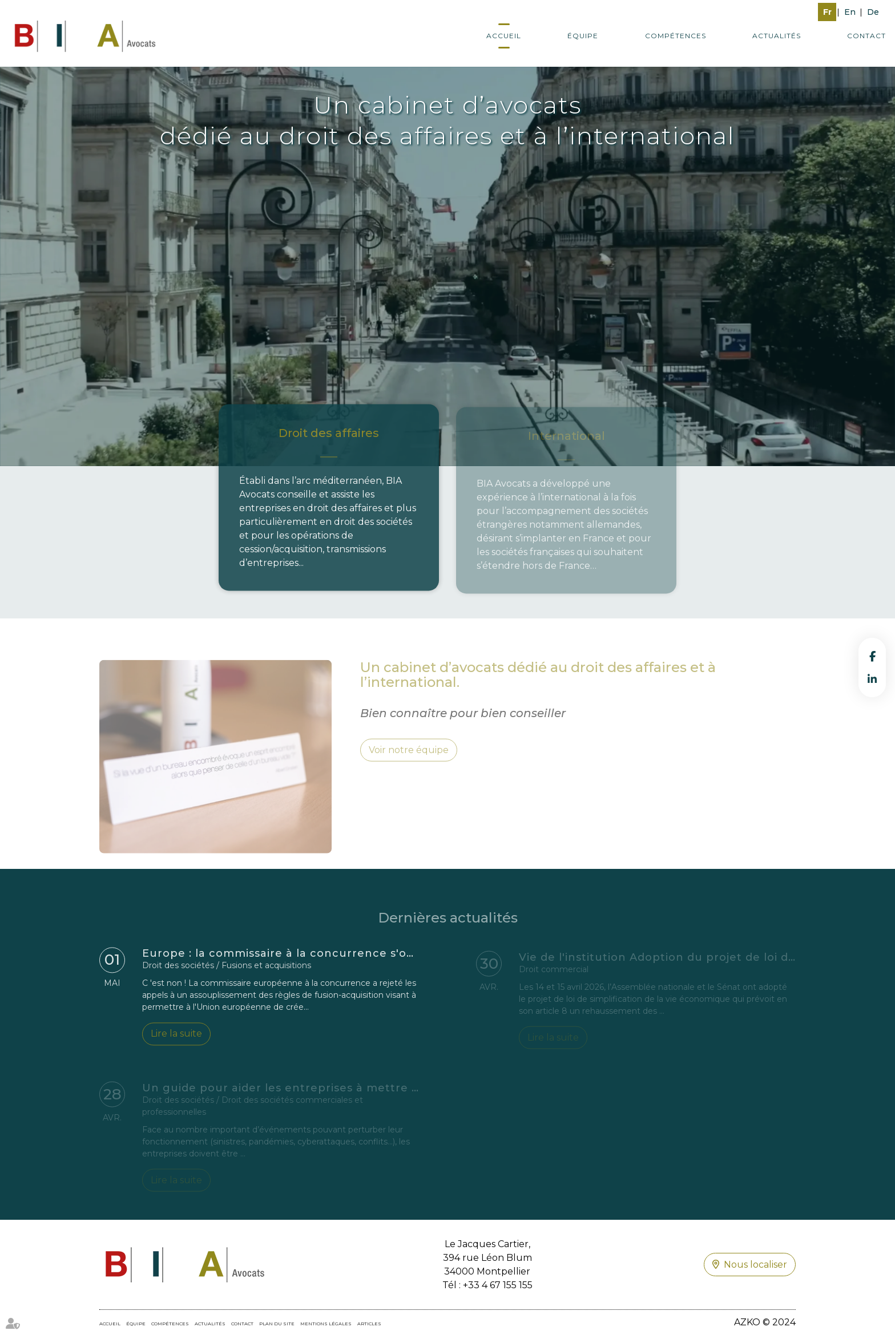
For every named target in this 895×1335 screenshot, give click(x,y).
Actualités (776, 35)
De (873, 12)
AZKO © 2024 (765, 1322)
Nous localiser (755, 1264)
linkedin (872, 679)
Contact (866, 35)
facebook (872, 656)
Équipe (582, 35)
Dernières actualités (448, 926)
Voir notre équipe (409, 759)
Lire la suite (176, 1036)
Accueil (503, 35)
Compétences (675, 35)
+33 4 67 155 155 (498, 1285)
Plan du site (277, 1323)
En (850, 12)
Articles (369, 1323)
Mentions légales (326, 1323)
